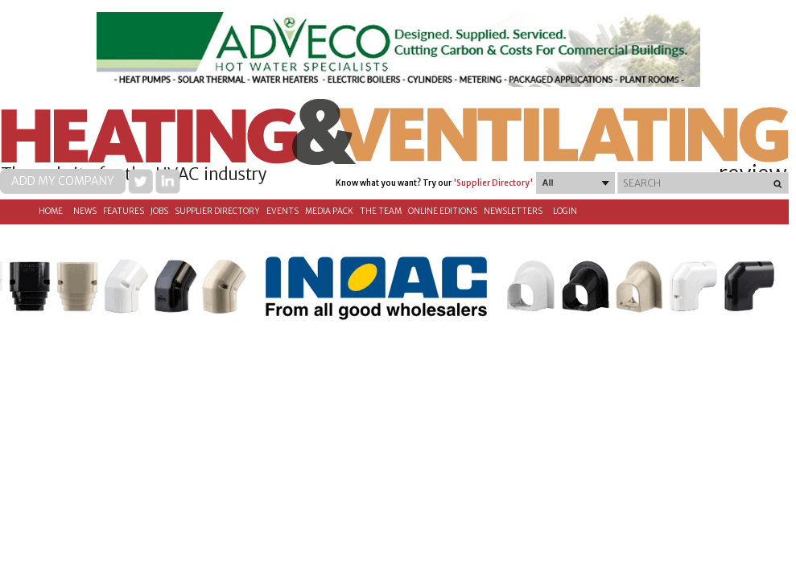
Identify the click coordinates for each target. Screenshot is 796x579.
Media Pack (329, 211)
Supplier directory (217, 211)
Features (123, 211)
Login (565, 211)
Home (51, 211)
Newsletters (513, 211)
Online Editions (442, 211)
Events (282, 211)
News (85, 211)
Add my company (62, 181)
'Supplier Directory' (493, 183)
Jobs (159, 211)
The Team (381, 211)
